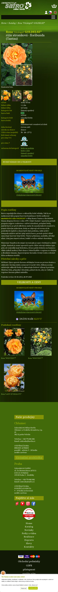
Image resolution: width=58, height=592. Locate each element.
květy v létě (25, 151)
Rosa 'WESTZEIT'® (8, 358)
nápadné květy (27, 156)
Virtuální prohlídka (29, 457)
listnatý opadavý (27, 153)
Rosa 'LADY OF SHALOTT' (11, 394)
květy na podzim (27, 148)
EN (55, 12)
